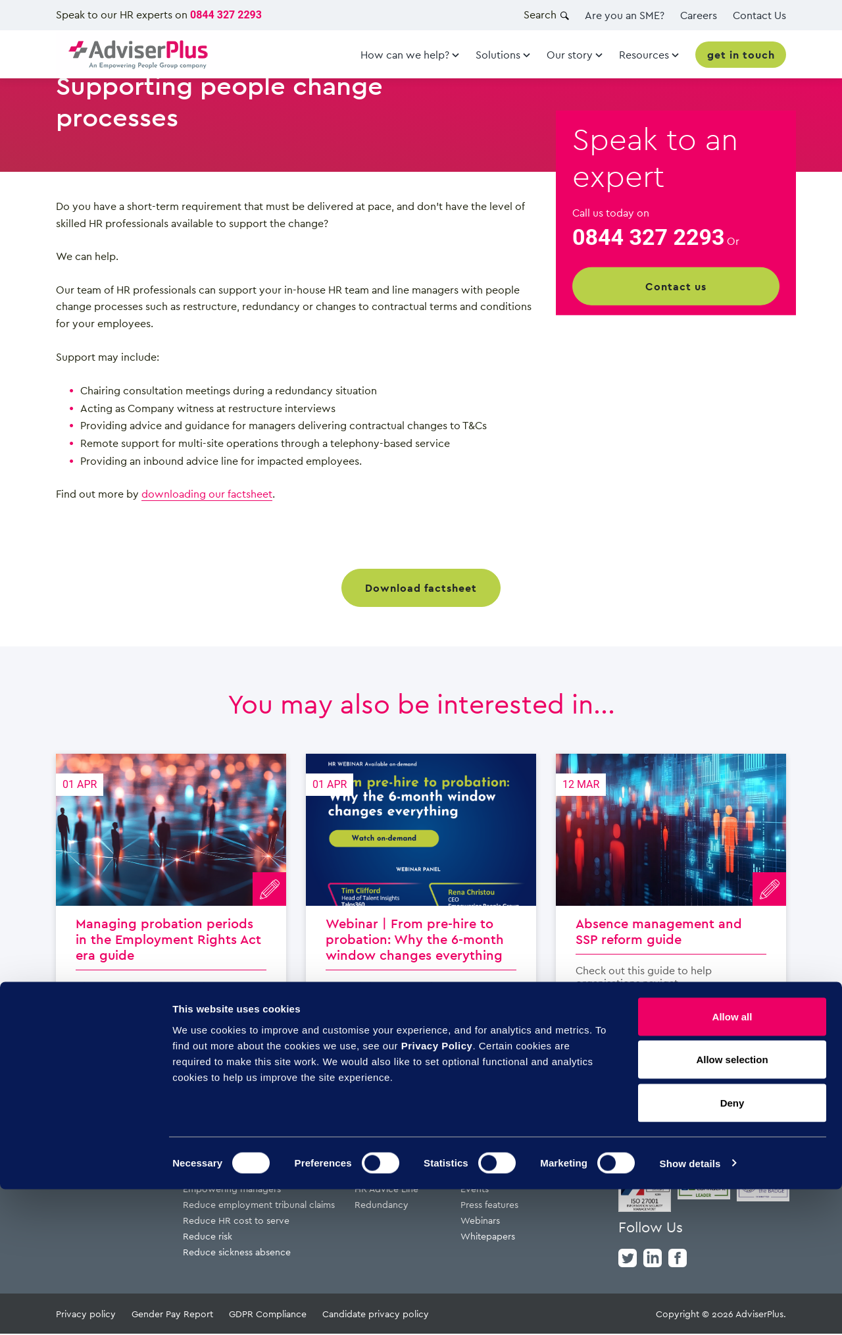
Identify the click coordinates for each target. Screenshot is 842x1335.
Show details (690, 1309)
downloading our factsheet (206, 493)
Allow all (732, 1162)
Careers (698, 15)
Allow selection (732, 1205)
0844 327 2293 (226, 15)
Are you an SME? (624, 15)
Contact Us (759, 15)
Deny (732, 1248)
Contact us (675, 286)
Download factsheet (421, 587)
